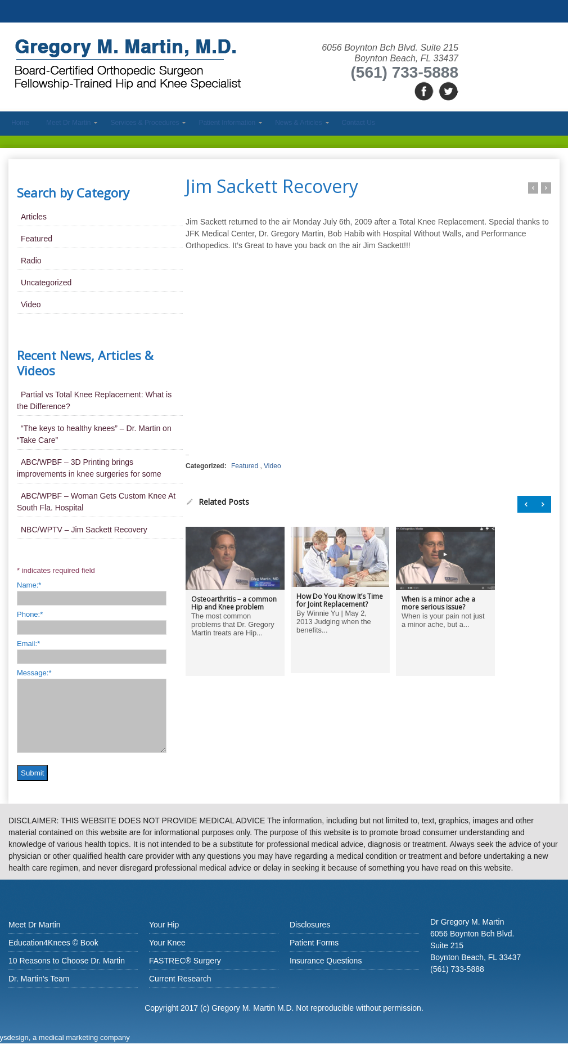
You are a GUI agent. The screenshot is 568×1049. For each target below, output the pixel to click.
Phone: (30, 614)
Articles (34, 216)
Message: (34, 673)
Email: (28, 643)
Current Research (180, 978)
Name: (29, 585)
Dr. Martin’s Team (38, 978)
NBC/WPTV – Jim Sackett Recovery (84, 529)
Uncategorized (46, 282)
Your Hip (164, 924)
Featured (244, 466)
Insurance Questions (326, 960)
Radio (31, 260)
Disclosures (310, 924)
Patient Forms (314, 942)
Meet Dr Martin (34, 924)
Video (272, 466)
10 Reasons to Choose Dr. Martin (66, 960)
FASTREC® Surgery (185, 960)
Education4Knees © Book (53, 942)
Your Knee (167, 942)
